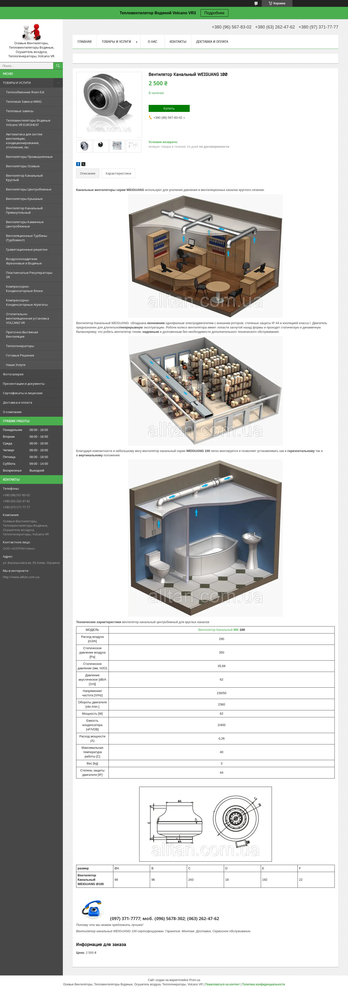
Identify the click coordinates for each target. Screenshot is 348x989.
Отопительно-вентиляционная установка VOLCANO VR (27, 318)
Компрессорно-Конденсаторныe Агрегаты (27, 302)
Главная (85, 42)
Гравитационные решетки (26, 249)
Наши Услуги (15, 365)
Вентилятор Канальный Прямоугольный (24, 210)
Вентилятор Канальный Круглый (24, 177)
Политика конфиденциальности (263, 984)
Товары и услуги (116, 42)
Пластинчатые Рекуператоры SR (29, 274)
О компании (12, 412)
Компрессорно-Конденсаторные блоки (24, 288)
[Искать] (58, 65)
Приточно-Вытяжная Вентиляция (22, 334)
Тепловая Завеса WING (24, 101)
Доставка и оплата (17, 402)
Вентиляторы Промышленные (29, 156)
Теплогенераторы (20, 346)
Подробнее (214, 13)
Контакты (178, 42)
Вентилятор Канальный (218, 630)
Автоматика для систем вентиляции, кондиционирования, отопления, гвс (24, 140)
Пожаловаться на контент (222, 984)
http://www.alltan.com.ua (21, 577)
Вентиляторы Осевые (23, 166)
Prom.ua (194, 980)
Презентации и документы (24, 383)
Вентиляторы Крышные (24, 198)
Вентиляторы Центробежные (28, 189)
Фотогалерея (13, 374)
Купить (169, 108)
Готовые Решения (20, 355)
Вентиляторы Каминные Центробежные (25, 224)
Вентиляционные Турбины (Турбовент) (26, 237)
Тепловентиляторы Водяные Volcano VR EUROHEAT (28, 122)
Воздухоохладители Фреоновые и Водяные (24, 261)
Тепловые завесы (20, 111)
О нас (152, 42)
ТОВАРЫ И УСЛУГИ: (17, 82)
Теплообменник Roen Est (25, 92)
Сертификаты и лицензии (23, 393)
